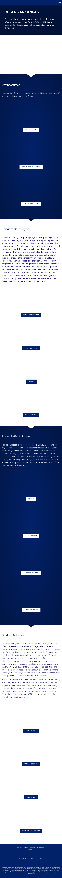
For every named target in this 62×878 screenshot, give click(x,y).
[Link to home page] (2, 2)
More (59, 3)
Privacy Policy (37, 858)
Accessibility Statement (25, 861)
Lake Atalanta (45, 646)
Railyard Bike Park (49, 667)
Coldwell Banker (23, 847)
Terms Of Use (24, 858)
